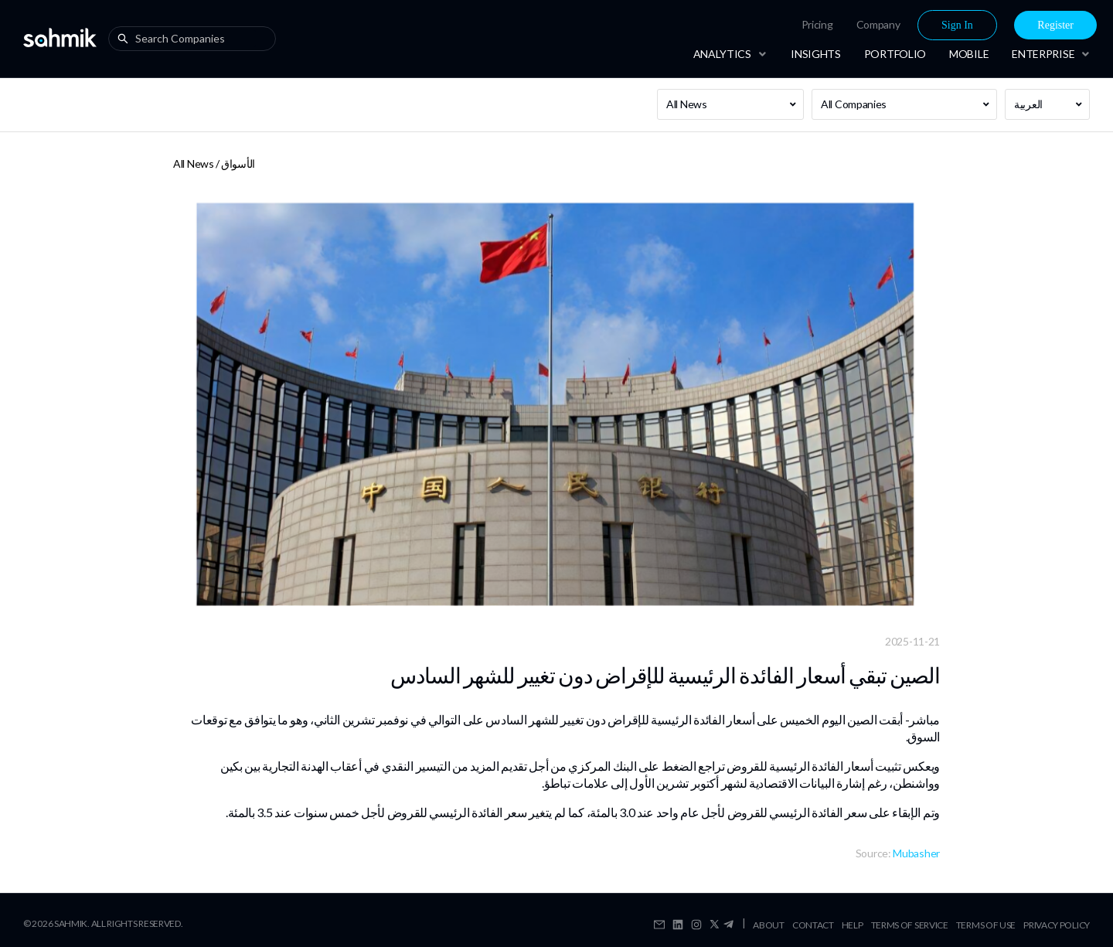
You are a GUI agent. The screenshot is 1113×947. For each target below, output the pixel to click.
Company (878, 24)
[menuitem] (817, 25)
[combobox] (195, 38)
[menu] (897, 25)
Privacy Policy (1056, 925)
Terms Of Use (986, 925)
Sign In (957, 25)
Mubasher (916, 853)
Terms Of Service (909, 925)
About (769, 925)
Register (1055, 25)
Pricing (817, 24)
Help (852, 925)
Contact (813, 925)
